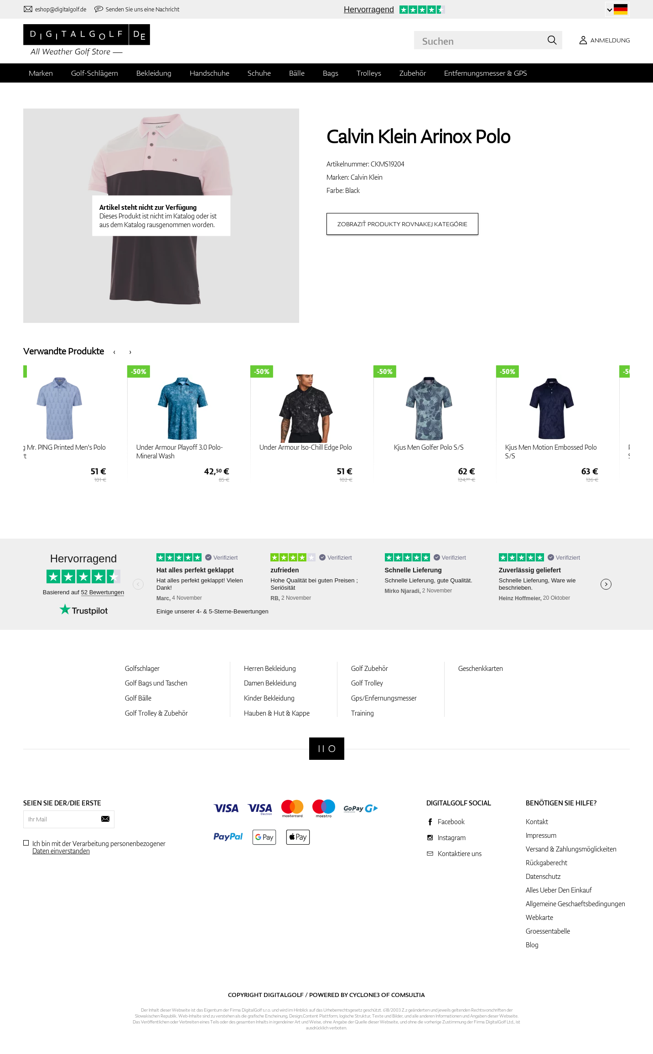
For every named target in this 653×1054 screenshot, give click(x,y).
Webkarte (539, 917)
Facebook (451, 821)
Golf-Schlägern (94, 73)
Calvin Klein (367, 177)
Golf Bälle (138, 698)
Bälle (297, 73)
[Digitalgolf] (326, 748)
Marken (41, 73)
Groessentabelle (548, 931)
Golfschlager (142, 668)
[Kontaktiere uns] (54, 9)
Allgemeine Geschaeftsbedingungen (575, 903)
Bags (330, 73)
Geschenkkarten (480, 668)
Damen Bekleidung (270, 683)
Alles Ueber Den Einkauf (559, 890)
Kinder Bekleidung (269, 698)
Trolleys (369, 73)
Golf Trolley (367, 683)
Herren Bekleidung (270, 668)
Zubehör (412, 73)
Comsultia (408, 995)
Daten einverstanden (61, 850)
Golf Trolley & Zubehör (156, 713)
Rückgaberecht (546, 862)
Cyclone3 (364, 995)
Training (362, 713)
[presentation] (114, 351)
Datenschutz (543, 876)
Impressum (541, 835)
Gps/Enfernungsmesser (384, 698)
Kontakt (537, 821)
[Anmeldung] (603, 40)
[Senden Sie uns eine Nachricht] (136, 9)
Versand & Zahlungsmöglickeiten (571, 849)
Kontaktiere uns (460, 853)
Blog (532, 944)
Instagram (452, 837)
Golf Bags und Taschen (156, 683)
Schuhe (259, 73)
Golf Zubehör (369, 668)
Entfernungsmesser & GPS (485, 73)
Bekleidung (153, 73)
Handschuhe (209, 73)
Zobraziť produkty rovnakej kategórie (402, 224)
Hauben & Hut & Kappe (277, 713)
